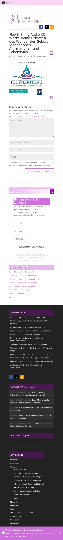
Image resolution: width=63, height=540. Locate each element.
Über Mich (14, 463)
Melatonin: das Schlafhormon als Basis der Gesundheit (31, 361)
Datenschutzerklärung (35, 116)
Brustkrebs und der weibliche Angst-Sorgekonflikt (29, 358)
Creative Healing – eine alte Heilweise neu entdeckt (30, 331)
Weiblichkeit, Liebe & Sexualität (21, 272)
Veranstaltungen (16, 516)
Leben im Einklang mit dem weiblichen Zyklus (28, 317)
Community (14, 523)
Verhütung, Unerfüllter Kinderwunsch (23, 275)
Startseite (14, 460)
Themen (13, 467)
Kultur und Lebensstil (17, 293)
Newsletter (14, 520)
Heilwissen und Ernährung (19, 290)
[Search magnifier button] (52, 191)
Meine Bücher (15, 502)
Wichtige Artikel (20, 469)
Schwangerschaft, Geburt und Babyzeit (24, 279)
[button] (41, 27)
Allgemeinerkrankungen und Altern (22, 286)
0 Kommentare (41, 56)
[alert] (31, 442)
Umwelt (12, 297)
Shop (12, 509)
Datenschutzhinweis (31, 260)
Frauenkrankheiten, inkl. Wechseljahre (23, 283)
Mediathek (14, 505)
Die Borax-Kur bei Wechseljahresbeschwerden (28, 327)
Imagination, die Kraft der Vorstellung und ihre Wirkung (32, 354)
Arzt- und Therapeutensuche (21, 513)
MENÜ (10, 3)
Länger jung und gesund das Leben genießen (27, 334)
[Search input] (29, 191)
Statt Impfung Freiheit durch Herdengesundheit (28, 344)
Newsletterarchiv (36, 257)
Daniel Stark (17, 56)
